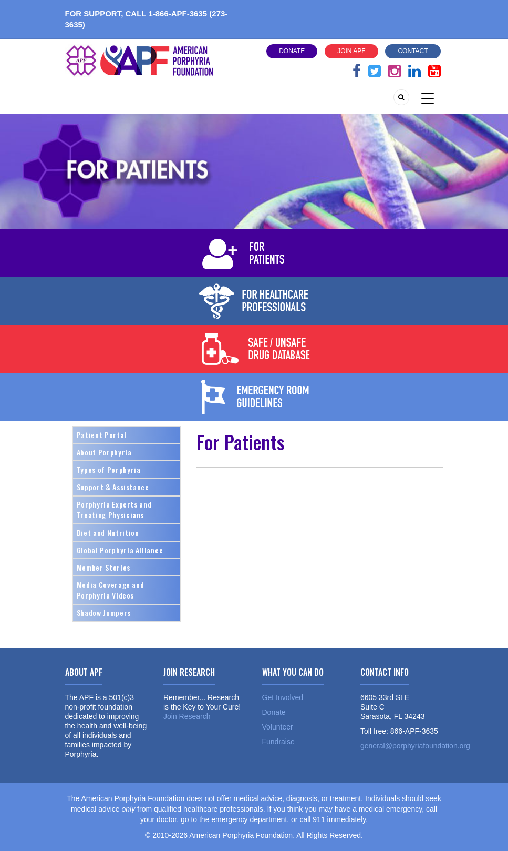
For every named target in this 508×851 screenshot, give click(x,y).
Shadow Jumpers (104, 612)
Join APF (351, 51)
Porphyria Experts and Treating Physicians (114, 509)
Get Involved (283, 697)
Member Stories (103, 567)
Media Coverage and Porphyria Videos (110, 590)
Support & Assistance (113, 486)
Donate (292, 51)
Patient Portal (102, 434)
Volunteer (277, 727)
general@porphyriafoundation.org (415, 746)
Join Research (187, 716)
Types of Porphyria (109, 469)
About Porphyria (104, 452)
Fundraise (278, 741)
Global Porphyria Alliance (120, 549)
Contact (413, 51)
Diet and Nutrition (108, 532)
